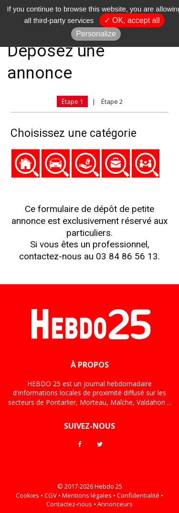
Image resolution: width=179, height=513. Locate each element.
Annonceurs (115, 504)
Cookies (27, 495)
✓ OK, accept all (132, 20)
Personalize (96, 34)
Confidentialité (138, 495)
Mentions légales (87, 495)
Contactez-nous (69, 504)
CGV (50, 495)
